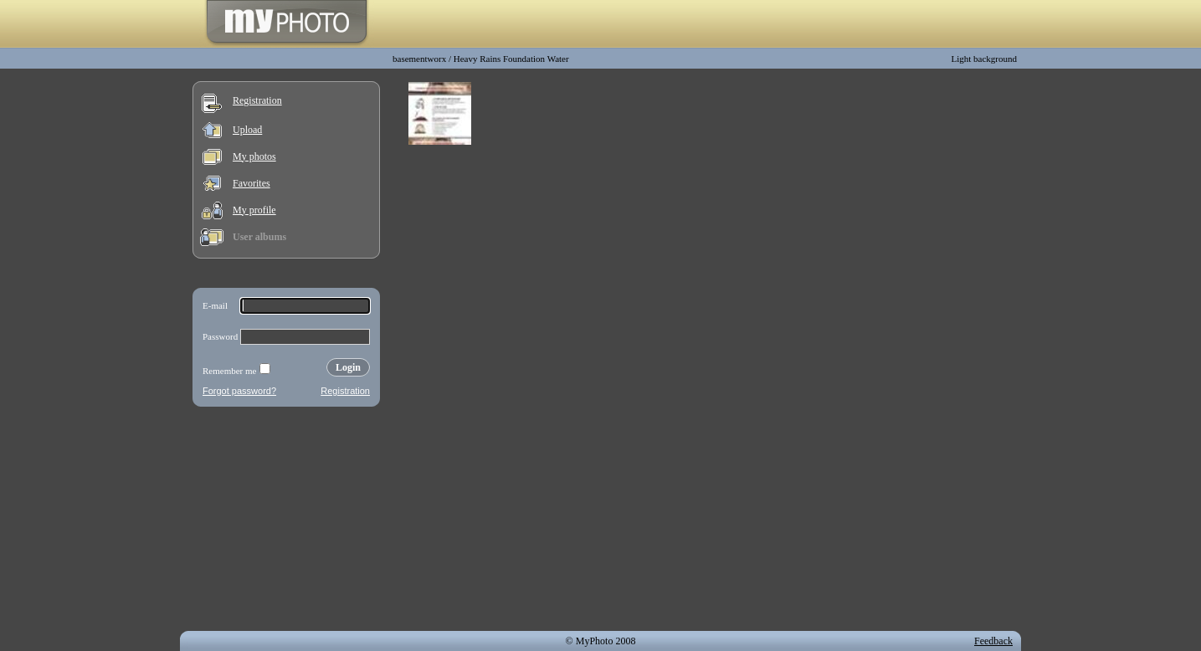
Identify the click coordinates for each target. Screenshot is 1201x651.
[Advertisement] (286, 522)
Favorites (251, 183)
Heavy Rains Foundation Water (511, 59)
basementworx (419, 59)
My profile (254, 210)
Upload (247, 130)
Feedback (993, 641)
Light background (984, 59)
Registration (257, 100)
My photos (254, 156)
